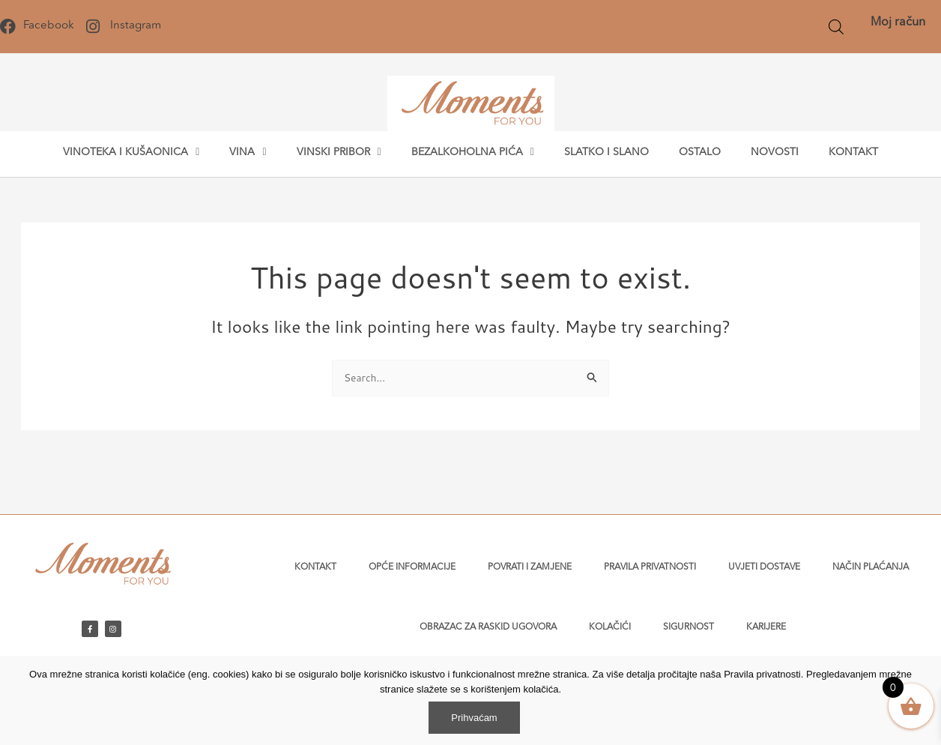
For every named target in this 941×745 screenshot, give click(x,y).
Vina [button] (247, 152)
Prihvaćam (474, 717)
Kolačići (610, 627)
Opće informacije (412, 567)
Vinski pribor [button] (339, 152)
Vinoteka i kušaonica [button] (131, 152)
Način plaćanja (870, 567)
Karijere (766, 627)
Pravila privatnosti (650, 567)
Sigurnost (688, 627)
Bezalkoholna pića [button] (472, 152)
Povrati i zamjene (530, 567)
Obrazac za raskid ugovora (488, 627)
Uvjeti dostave (764, 567)
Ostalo (700, 152)
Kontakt (853, 152)
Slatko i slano (606, 152)
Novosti (775, 152)
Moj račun (898, 22)
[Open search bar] (836, 26)
